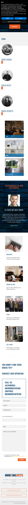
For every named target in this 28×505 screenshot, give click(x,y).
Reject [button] (7, 18)
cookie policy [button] (21, 8)
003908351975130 (13, 394)
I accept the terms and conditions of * (13, 455)
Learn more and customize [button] (14, 21)
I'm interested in (7, 416)
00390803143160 (12, 388)
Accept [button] (20, 18)
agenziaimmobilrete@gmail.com (14, 495)
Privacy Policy (18, 456)
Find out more (14, 129)
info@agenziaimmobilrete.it (14, 490)
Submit (22, 459)
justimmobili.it (22, 503)
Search (14, 26)
